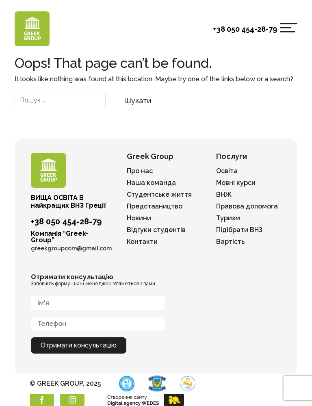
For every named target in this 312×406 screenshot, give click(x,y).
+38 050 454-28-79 (245, 29)
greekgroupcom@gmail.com (71, 248)
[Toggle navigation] (288, 28)
